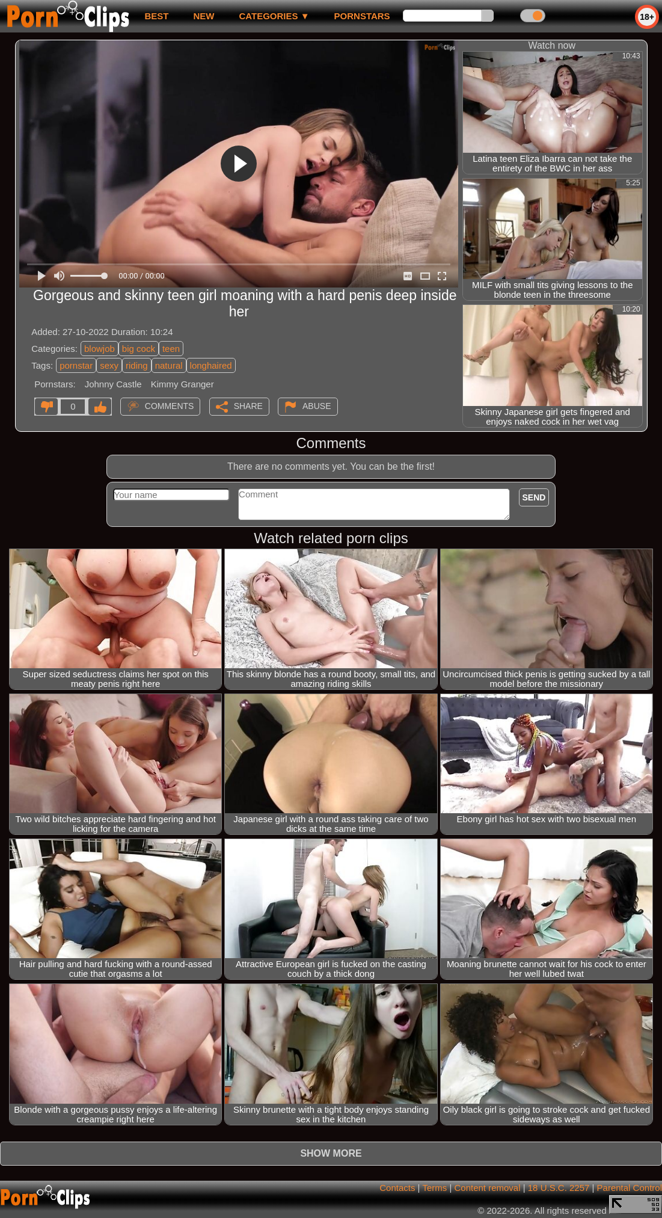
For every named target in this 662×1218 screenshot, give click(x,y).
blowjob (99, 348)
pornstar (76, 365)
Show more (330, 1153)
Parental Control (629, 1188)
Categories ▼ (274, 16)
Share (248, 406)
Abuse (316, 406)
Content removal (487, 1188)
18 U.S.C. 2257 (559, 1188)
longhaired (211, 365)
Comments (169, 406)
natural (169, 365)
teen (171, 348)
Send (534, 497)
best (156, 16)
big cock (138, 348)
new (203, 16)
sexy (109, 365)
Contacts (397, 1188)
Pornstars (362, 16)
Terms (434, 1188)
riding (137, 365)
